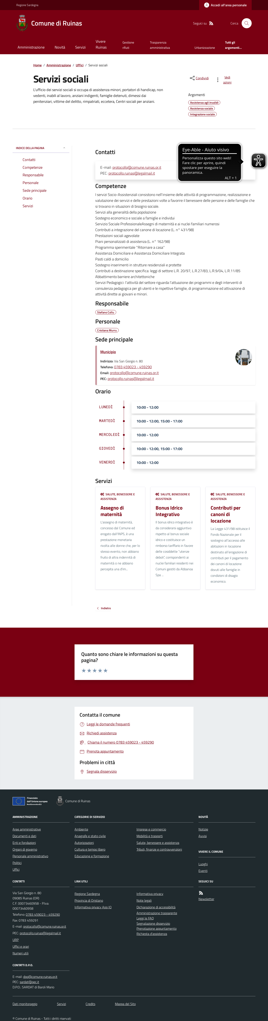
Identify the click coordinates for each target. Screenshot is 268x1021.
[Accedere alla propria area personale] (225, 5)
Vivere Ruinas (101, 44)
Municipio (108, 352)
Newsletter (206, 898)
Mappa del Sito (125, 1003)
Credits (90, 1003)
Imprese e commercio (151, 829)
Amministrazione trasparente (157, 912)
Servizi (80, 47)
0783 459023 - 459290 (133, 367)
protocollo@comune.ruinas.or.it (136, 167)
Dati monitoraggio (25, 1003)
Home (37, 65)
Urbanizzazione (205, 47)
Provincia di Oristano (89, 900)
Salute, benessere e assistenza (117, 496)
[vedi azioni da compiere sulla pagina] (224, 80)
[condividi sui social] (199, 78)
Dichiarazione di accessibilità (156, 907)
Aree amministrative (27, 829)
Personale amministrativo (30, 856)
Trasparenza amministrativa (160, 45)
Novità (60, 47)
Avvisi (202, 835)
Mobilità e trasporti (150, 835)
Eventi (202, 870)
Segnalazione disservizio (153, 923)
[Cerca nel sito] (245, 23)
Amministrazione (31, 47)
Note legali (144, 900)
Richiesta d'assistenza (152, 933)
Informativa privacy (150, 893)
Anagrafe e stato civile (90, 835)
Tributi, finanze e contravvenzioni (159, 849)
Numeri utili (20, 953)
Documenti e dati (24, 835)
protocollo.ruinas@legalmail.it (131, 173)
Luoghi (203, 863)
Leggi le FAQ (145, 918)
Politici (17, 862)
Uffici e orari (21, 946)
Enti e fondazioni (24, 842)
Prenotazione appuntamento (157, 928)
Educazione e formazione (92, 856)
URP (16, 939)
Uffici (80, 65)
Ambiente (81, 829)
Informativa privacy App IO (93, 907)
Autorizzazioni (84, 842)
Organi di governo (25, 849)
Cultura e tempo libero (90, 849)
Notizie (203, 829)
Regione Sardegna (27, 5)
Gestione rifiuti (128, 45)
